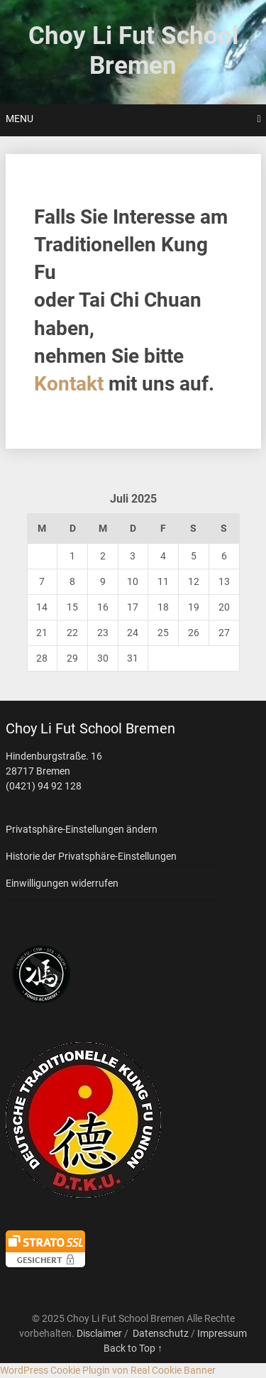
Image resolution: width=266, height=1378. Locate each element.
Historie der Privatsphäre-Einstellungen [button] (91, 856)
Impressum (222, 1333)
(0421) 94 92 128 (44, 786)
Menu (19, 118)
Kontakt (69, 383)
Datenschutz (161, 1333)
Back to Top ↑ (133, 1348)
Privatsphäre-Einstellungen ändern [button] (81, 829)
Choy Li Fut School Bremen (133, 50)
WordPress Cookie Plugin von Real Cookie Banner (108, 1370)
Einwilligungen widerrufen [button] (62, 883)
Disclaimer (99, 1333)
